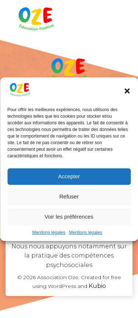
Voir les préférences (69, 216)
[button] (127, 91)
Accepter (69, 176)
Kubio (97, 285)
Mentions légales (48, 232)
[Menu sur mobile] (117, 20)
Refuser (69, 196)
